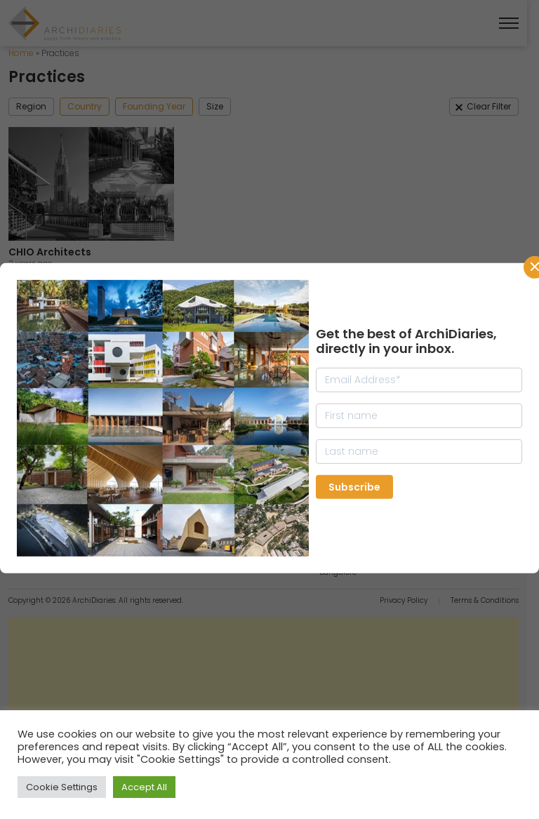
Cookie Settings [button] (62, 787)
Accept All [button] (144, 787)
